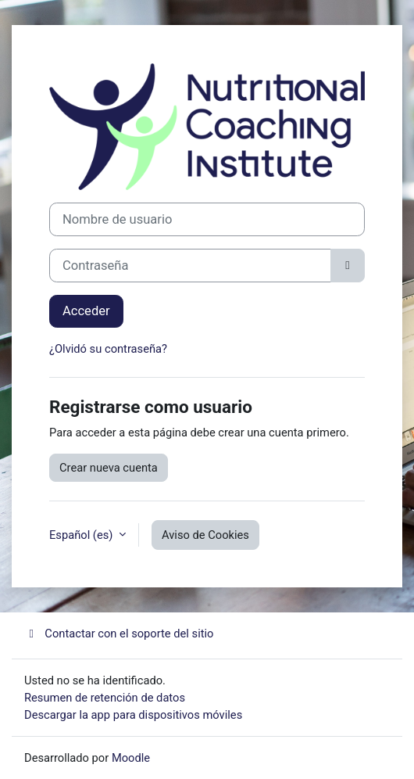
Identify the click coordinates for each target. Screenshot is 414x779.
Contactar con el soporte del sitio (118, 633)
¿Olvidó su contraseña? (108, 349)
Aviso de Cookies (205, 535)
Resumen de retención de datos (104, 698)
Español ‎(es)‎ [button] (82, 535)
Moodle (131, 758)
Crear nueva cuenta (108, 468)
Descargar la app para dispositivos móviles (133, 715)
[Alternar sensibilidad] (347, 265)
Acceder (86, 310)
